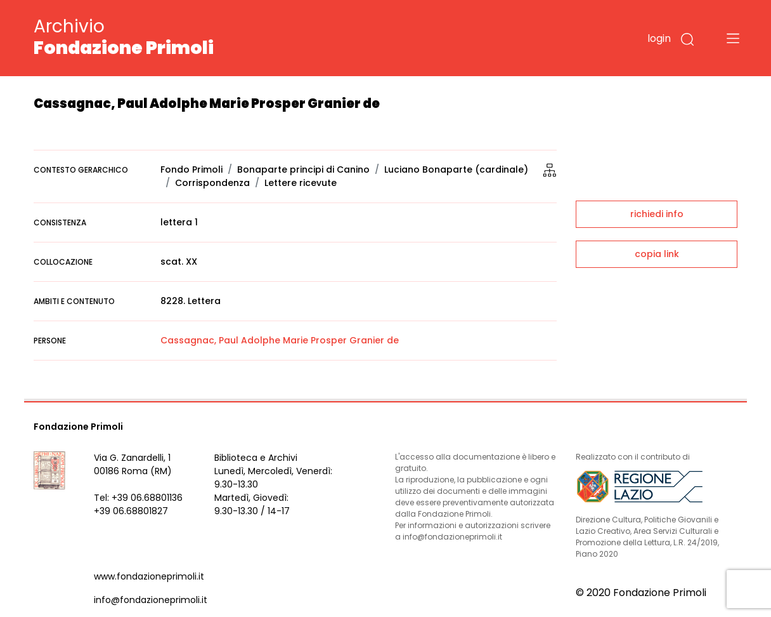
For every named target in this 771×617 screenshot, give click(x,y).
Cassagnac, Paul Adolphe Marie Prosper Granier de (279, 340)
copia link (657, 254)
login (659, 38)
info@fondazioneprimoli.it (150, 600)
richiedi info (657, 214)
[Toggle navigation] (733, 38)
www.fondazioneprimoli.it (149, 576)
